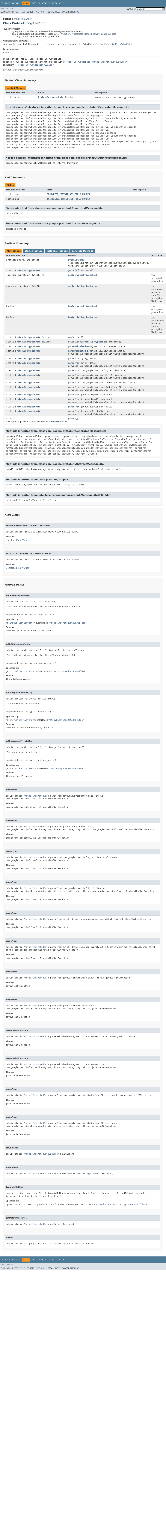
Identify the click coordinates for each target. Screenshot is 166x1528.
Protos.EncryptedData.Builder (99, 34)
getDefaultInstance (79, 270)
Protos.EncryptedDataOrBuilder (113, 44)
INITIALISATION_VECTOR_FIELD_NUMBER (68, 199)
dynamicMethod (76, 260)
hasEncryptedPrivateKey (82, 306)
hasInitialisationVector (82, 317)
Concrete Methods (82, 251)
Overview (6, 3)
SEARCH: (131, 9)
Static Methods (33, 251)
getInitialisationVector (82, 286)
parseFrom (74, 358)
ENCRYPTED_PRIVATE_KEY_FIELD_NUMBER (68, 194)
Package (16, 3)
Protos (6, 52)
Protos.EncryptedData (71, 34)
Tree (34, 3)
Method (40, 12)
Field (22, 12)
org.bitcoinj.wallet (23, 19)
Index (54, 3)
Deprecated (44, 3)
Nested (14, 12)
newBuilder (74, 337)
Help (61, 3)
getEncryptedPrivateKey (82, 275)
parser (72, 418)
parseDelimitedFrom (79, 346)
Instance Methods (57, 251)
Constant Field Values (17, 540)
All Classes (7, 8)
